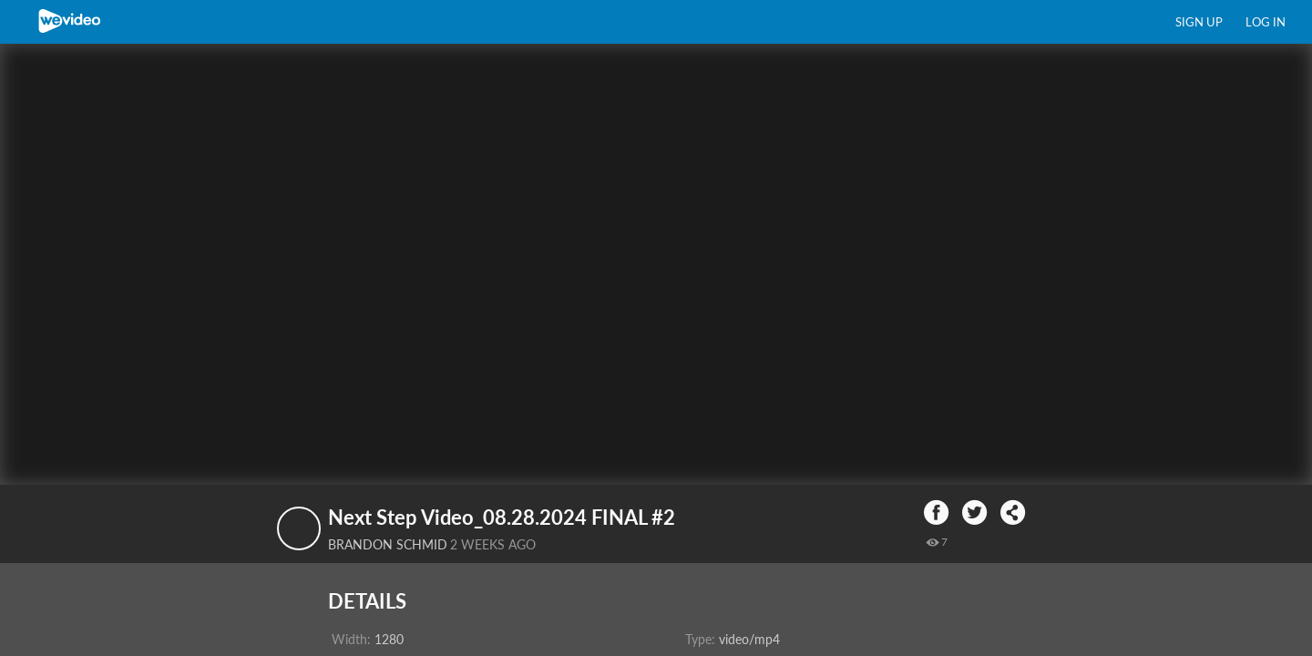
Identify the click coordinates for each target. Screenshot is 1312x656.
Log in (1265, 22)
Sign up (1199, 22)
